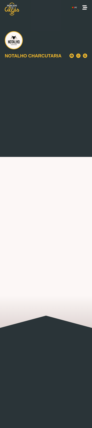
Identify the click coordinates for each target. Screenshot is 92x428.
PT (74, 8)
